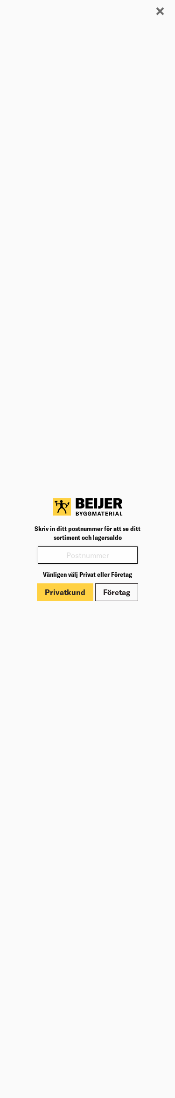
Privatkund (65, 592)
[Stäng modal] (160, 12)
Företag (116, 592)
